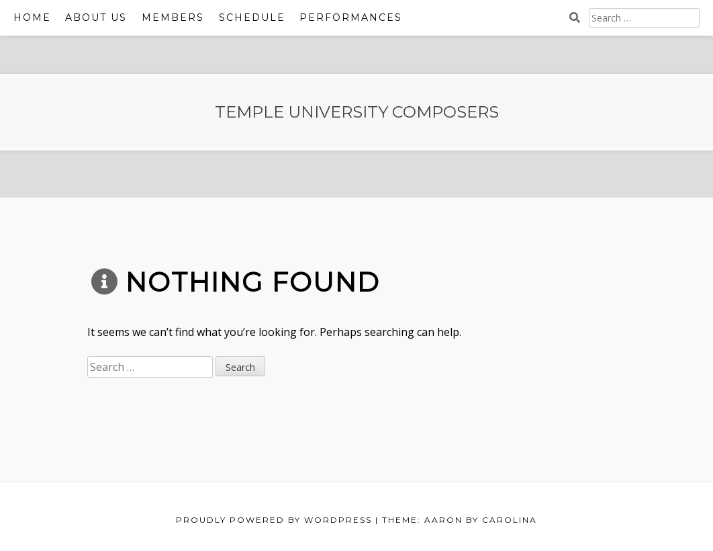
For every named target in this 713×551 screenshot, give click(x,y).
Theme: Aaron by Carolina (459, 520)
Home (32, 17)
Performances (350, 17)
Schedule (252, 17)
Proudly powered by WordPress (274, 520)
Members (173, 17)
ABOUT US (96, 17)
